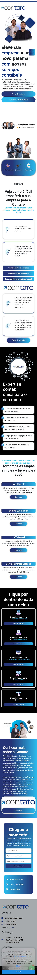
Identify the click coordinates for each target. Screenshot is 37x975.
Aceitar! (18, 971)
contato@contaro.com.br (12, 918)
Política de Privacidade (22, 956)
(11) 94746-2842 (9, 924)
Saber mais (18, 497)
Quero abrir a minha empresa (18, 99)
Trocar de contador (18, 94)
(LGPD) (18, 965)
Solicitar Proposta (18, 866)
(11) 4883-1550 (8, 921)
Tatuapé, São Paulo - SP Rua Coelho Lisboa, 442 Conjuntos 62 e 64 (14, 940)
